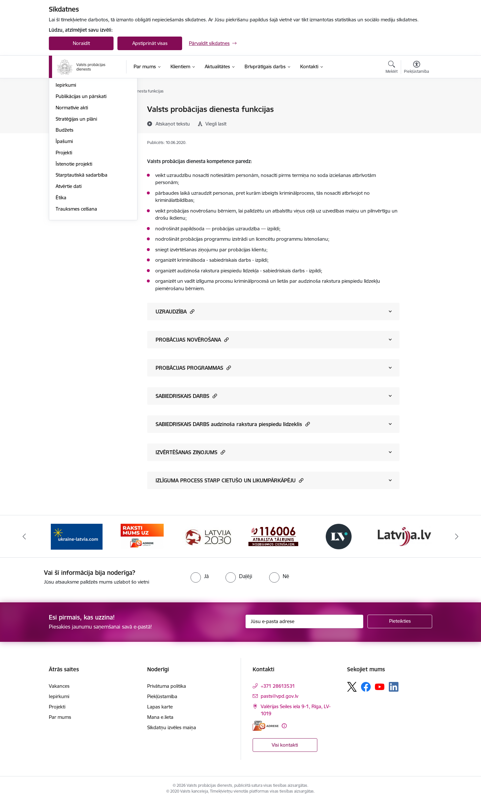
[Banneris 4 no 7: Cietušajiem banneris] (273, 536)
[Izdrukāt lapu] (416, 107)
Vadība (63, 110)
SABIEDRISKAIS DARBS (186, 395)
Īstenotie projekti (74, 233)
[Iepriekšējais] (24, 536)
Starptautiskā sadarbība (81, 245)
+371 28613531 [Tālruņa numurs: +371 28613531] (278, 686)
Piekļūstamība (162, 696)
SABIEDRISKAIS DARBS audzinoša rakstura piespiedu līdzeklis (233, 424)
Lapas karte (160, 707)
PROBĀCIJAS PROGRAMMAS (193, 367)
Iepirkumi (66, 155)
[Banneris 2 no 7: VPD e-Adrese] (142, 536)
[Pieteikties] (399, 621)
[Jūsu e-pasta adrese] (305, 621)
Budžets (64, 200)
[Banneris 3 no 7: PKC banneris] (207, 536)
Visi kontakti (285, 745)
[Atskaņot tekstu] (173, 123)
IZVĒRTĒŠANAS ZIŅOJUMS (190, 452)
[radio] (200, 576)
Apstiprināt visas (150, 43)
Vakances (66, 143)
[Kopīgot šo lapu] (416, 123)
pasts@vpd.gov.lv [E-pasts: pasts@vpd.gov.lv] (279, 696)
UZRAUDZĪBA (175, 311)
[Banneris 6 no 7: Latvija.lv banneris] (404, 536)
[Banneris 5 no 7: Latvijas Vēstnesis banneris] (339, 536)
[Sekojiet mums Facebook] (366, 687)
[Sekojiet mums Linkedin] (394, 687)
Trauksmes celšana (76, 278)
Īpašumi (64, 211)
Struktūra (66, 121)
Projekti (64, 222)
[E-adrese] (266, 725)
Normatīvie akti (72, 177)
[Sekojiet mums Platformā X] (352, 687)
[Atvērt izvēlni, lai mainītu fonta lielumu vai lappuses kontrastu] (416, 68)
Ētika (61, 267)
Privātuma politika (166, 686)
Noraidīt (81, 43)
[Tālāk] (456, 536)
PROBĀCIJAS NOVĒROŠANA (192, 339)
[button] (191, 311)
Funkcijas (66, 132)
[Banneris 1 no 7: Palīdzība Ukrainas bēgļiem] (77, 536)
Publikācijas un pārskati (81, 166)
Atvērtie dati (69, 256)
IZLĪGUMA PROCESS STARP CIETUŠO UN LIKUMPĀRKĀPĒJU (229, 480)
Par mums (60, 717)
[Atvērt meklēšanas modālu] (391, 68)
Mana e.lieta (160, 717)
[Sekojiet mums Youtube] (380, 686)
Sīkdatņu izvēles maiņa (171, 727)
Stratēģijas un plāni (76, 188)
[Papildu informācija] (284, 725)
